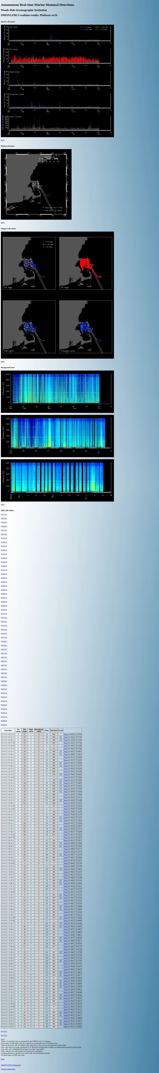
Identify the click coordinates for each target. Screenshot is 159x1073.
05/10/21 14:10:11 (8, 915)
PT (61, 737)
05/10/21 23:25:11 (8, 1021)
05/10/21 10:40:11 (8, 872)
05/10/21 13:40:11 (8, 909)
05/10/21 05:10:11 (8, 797)
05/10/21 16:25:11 (8, 938)
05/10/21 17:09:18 (8, 946)
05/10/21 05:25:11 (8, 800)
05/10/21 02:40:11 (8, 766)
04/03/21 (4, 582)
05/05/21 (4, 709)
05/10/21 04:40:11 (8, 792)
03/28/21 (4, 558)
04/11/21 (4, 614)
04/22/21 (4, 657)
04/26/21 (4, 673)
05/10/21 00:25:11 (8, 737)
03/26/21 (4, 550)
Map (65, 734)
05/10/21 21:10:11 (8, 992)
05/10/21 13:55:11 (8, 912)
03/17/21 (4, 514)
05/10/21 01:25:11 (8, 751)
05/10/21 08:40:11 (8, 846)
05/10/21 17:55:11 (8, 955)
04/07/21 (4, 598)
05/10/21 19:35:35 (8, 975)
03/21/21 (4, 530)
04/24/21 (4, 665)
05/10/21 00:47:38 (8, 743)
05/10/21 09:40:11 (8, 858)
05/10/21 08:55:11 (8, 849)
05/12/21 (4, 1035)
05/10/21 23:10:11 (8, 1018)
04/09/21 (4, 606)
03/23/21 (4, 538)
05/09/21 (4, 725)
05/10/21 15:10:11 (8, 923)
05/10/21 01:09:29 (8, 746)
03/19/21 (4, 522)
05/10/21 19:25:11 (8, 972)
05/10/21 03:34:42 (8, 777)
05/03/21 (4, 701)
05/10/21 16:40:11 (8, 941)
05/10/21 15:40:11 (8, 929)
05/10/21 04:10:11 (8, 786)
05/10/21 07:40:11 (8, 832)
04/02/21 (4, 578)
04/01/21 (4, 574)
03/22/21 (4, 534)
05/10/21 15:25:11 (8, 926)
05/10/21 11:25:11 (8, 880)
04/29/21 (4, 685)
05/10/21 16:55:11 (8, 944)
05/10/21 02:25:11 (8, 763)
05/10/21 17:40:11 (8, 952)
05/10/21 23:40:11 (8, 1024)
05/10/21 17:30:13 (8, 949)
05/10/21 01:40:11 (8, 754)
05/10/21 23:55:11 (8, 1027)
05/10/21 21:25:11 (8, 995)
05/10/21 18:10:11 (8, 958)
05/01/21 (4, 693)
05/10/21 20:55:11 (8, 989)
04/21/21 (4, 653)
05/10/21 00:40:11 (8, 740)
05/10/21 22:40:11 (8, 1012)
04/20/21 (4, 649)
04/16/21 (4, 633)
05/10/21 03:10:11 (8, 771)
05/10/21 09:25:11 (8, 855)
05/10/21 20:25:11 (8, 984)
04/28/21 (4, 681)
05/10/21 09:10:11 (8, 852)
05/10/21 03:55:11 (8, 783)
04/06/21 (4, 594)
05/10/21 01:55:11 (8, 757)
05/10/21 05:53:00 (8, 809)
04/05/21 (4, 590)
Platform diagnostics (8, 1069)
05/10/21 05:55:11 (8, 812)
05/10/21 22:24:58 (8, 1007)
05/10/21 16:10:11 (8, 935)
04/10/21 (4, 610)
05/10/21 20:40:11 (8, 987)
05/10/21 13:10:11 (8, 903)
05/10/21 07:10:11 (8, 826)
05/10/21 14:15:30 (8, 918)
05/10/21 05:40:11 (8, 803)
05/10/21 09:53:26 (8, 860)
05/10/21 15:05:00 (8, 921)
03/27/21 (4, 554)
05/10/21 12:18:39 (8, 892)
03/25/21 (4, 546)
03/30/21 (4, 566)
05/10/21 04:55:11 (8, 794)
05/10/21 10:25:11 (8, 869)
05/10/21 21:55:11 (8, 1001)
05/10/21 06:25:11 (8, 817)
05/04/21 (4, 705)
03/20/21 (4, 526)
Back (3, 140)
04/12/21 (4, 618)
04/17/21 (4, 637)
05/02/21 (4, 697)
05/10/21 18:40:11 (8, 964)
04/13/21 (4, 622)
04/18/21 (4, 641)
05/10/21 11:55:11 (8, 886)
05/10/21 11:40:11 (8, 883)
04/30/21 (4, 689)
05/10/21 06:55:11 (8, 823)
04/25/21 (4, 669)
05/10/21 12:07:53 (8, 889)
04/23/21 (4, 661)
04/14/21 (4, 625)
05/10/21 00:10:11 (8, 734)
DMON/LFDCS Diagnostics (11, 1065)
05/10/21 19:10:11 (8, 969)
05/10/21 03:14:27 (8, 774)
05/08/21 (4, 721)
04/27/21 (4, 677)
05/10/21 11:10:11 (8, 878)
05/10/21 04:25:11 (8, 789)
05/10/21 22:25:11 (8, 1009)
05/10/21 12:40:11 (8, 898)
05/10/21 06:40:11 (8, 820)
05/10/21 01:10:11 (8, 749)
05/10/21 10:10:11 (8, 866)
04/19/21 (4, 645)
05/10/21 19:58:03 (8, 978)
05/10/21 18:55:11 (8, 966)
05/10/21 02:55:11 (8, 769)
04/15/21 (4, 629)
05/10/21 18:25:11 (8, 961)
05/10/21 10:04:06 (8, 863)
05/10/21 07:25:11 (8, 829)
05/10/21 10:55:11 (8, 875)
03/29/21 (4, 562)
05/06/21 (4, 713)
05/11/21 (4, 1031)
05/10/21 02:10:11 (8, 760)
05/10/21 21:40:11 (8, 998)
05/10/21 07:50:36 (8, 835)
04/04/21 (4, 586)
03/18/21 (4, 518)
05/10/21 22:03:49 (8, 1004)
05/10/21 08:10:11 (8, 840)
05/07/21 (4, 717)
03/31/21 (4, 570)
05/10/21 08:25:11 (8, 843)
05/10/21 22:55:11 (8, 1015)
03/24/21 (4, 542)
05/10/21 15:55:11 (8, 932)
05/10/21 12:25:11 (8, 895)
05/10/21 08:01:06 (8, 837)
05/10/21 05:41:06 (8, 806)
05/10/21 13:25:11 (8, 906)
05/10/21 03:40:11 (8, 780)
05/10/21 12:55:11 (8, 901)
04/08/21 (4, 602)
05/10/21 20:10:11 (8, 981)
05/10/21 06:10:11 (8, 815)
